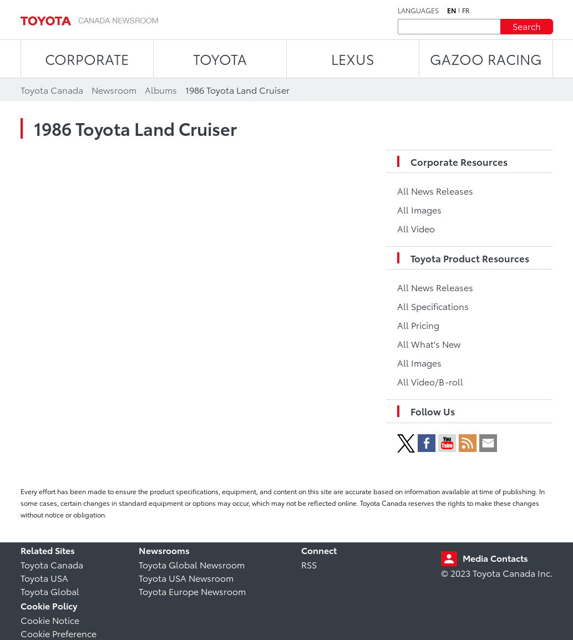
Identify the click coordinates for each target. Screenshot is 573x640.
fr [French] (466, 10)
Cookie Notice (50, 619)
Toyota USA (44, 577)
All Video (416, 228)
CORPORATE (87, 58)
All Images (419, 209)
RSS (309, 564)
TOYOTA (220, 58)
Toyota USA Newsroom (186, 577)
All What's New (428, 343)
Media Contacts (495, 557)
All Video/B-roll (430, 381)
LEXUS (352, 58)
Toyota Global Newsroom (192, 564)
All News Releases (435, 190)
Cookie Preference (59, 633)
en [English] (451, 10)
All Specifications (433, 305)
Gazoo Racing (486, 58)
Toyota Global (50, 591)
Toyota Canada (52, 564)
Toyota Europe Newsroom (192, 591)
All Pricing (418, 324)
